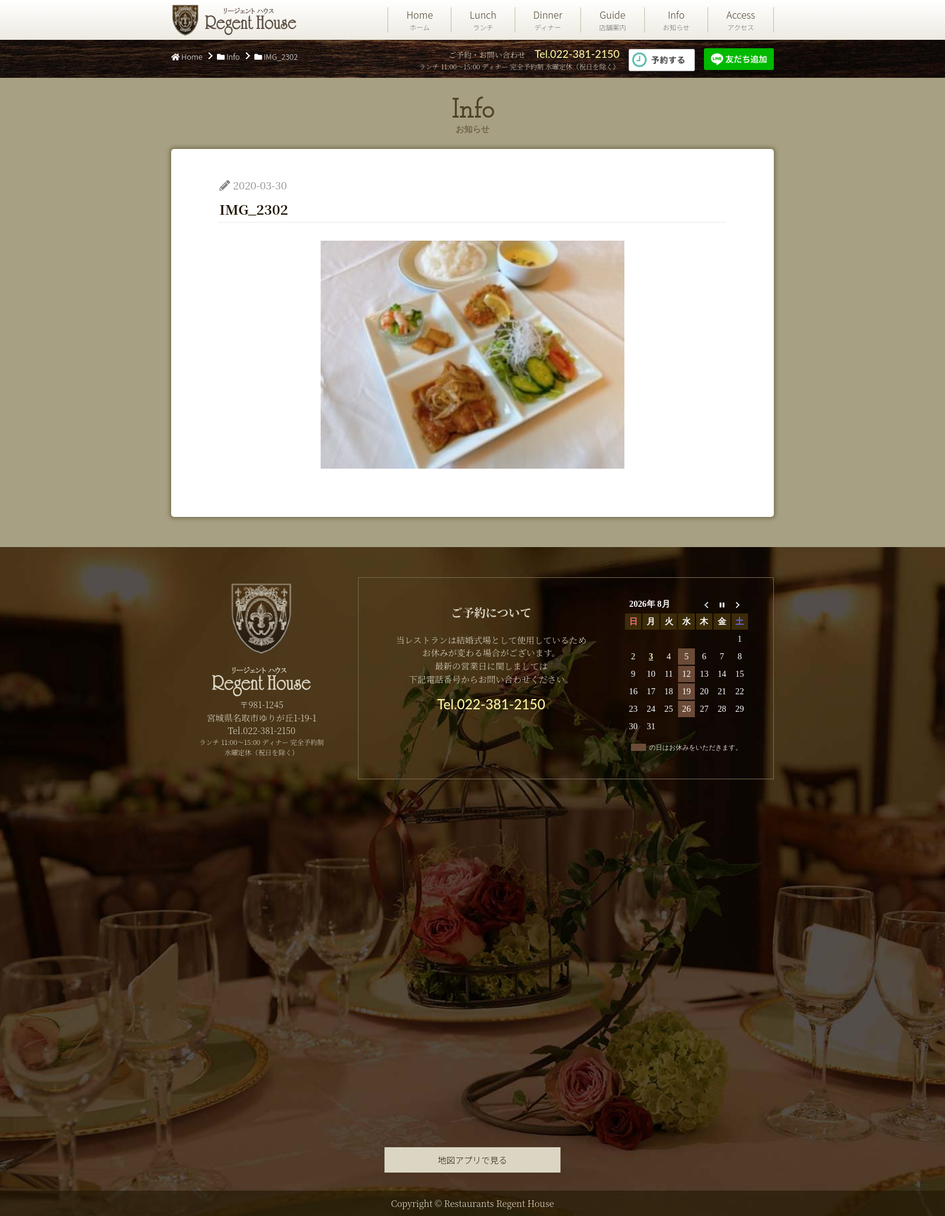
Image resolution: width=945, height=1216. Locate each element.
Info (676, 20)
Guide (612, 20)
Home (419, 20)
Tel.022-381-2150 (577, 54)
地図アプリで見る (472, 1159)
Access (740, 20)
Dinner (547, 20)
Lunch (482, 20)
